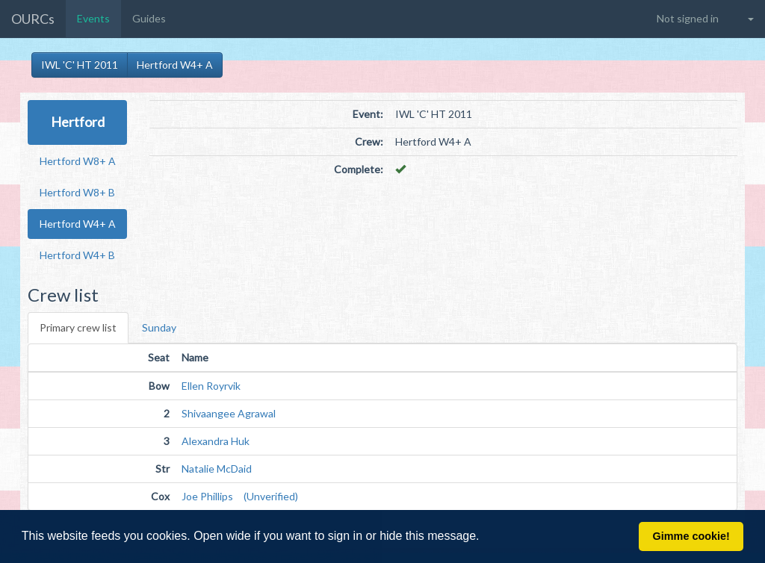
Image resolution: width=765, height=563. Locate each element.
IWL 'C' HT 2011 (79, 64)
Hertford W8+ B (77, 192)
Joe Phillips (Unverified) (240, 496)
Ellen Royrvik (211, 385)
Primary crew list (78, 327)
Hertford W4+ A (175, 64)
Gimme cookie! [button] (691, 536)
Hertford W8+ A (78, 161)
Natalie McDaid (217, 468)
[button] (485, 537)
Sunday (159, 327)
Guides (149, 18)
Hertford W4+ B (77, 255)
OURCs (33, 18)
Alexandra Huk (216, 441)
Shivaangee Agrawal (229, 413)
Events (93, 18)
